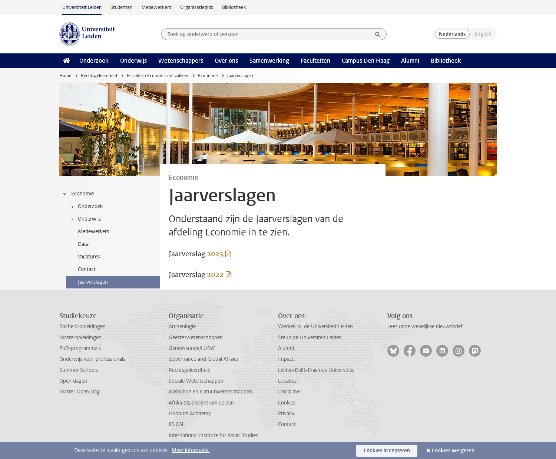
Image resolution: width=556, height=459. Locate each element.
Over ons (226, 61)
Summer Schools (78, 370)
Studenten (121, 7)
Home (65, 76)
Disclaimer (289, 391)
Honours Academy (190, 413)
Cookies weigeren (453, 450)
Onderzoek (94, 61)
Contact (287, 424)
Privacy (286, 413)
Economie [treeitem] (78, 194)
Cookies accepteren (387, 450)
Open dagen (73, 380)
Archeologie (182, 326)
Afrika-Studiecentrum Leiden (201, 402)
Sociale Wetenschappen (196, 380)
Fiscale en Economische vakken (157, 76)
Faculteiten (315, 61)
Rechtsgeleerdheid (99, 76)
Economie (208, 76)
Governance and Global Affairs (203, 359)
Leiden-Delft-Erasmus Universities (316, 370)
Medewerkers (156, 7)
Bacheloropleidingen (82, 326)
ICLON (176, 424)
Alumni (410, 61)
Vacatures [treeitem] (89, 256)
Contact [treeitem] (87, 269)
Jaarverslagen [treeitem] (93, 281)
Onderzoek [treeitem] (86, 206)
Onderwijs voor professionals (92, 359)
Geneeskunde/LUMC (192, 348)
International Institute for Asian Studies (213, 435)
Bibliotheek (234, 7)
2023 (215, 254)
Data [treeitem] (83, 244)
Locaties (287, 380)
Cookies (286, 402)
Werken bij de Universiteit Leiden (315, 326)
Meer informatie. (191, 450)
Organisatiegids (196, 7)
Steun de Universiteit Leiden (310, 337)
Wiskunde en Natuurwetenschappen (210, 391)
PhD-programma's (80, 348)
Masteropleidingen (80, 337)
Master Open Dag (79, 391)
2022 (215, 274)
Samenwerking (269, 61)
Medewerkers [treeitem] (93, 231)
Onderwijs (133, 61)
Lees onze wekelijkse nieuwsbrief (425, 326)
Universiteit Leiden (82, 7)
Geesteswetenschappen (196, 337)
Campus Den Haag (366, 61)
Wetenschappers (180, 61)
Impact (286, 359)
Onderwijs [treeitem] (85, 219)
